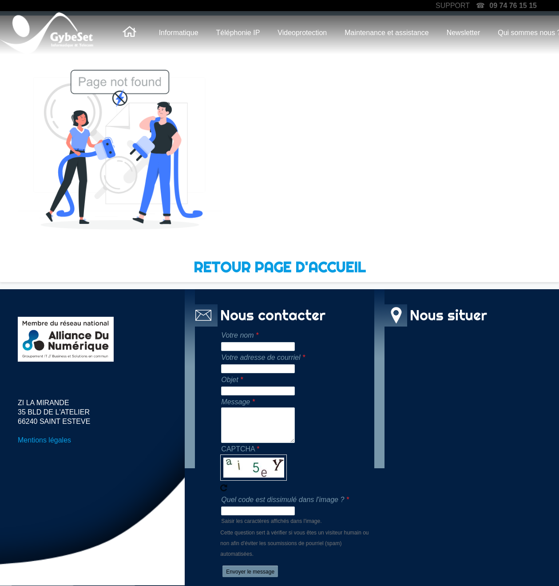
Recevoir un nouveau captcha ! (223, 487)
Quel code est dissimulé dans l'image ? (282, 499)
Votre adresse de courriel (260, 357)
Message (235, 402)
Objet (229, 379)
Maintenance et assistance (386, 32)
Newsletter (463, 32)
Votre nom (237, 335)
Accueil (129, 32)
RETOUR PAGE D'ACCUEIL (279, 267)
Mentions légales (44, 440)
